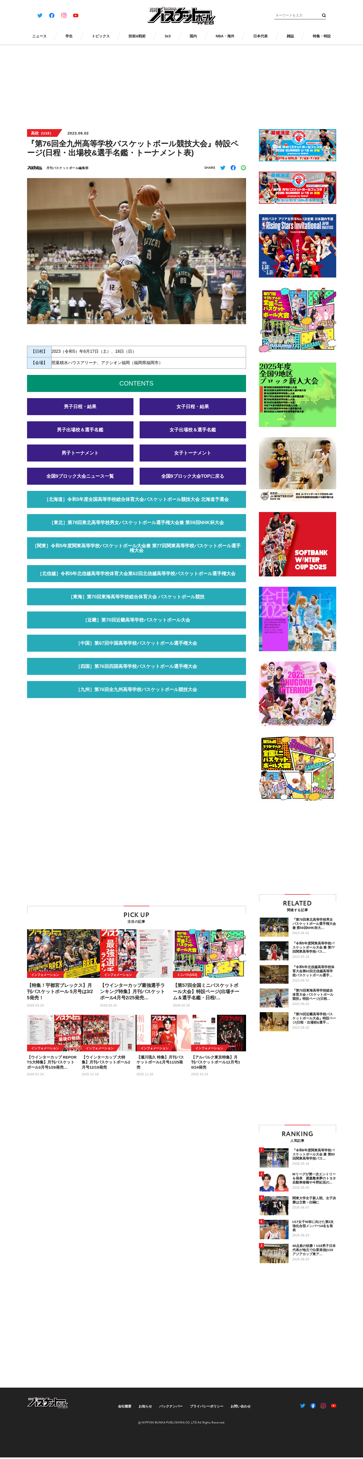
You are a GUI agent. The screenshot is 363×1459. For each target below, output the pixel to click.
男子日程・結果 (80, 411)
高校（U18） (42, 133)
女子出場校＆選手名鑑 (193, 435)
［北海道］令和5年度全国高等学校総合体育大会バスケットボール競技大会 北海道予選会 (136, 504)
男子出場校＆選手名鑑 (80, 435)
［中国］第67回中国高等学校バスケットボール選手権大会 (136, 648)
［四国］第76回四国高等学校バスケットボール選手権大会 (136, 671)
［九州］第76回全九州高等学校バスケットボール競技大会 (136, 694)
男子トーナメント (80, 458)
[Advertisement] (182, 83)
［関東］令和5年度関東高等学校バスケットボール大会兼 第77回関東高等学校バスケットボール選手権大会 (136, 553)
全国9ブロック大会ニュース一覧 (80, 481)
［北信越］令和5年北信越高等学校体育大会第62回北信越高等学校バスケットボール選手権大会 (136, 578)
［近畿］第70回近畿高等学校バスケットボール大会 (136, 625)
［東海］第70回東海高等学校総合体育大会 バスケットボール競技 (136, 602)
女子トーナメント (192, 458)
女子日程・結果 (192, 411)
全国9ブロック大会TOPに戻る (192, 481)
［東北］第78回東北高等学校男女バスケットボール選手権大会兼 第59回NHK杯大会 (136, 527)
